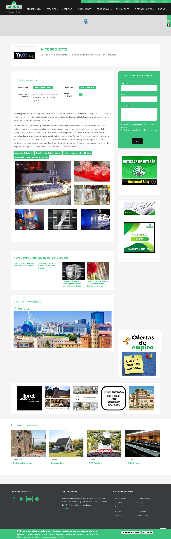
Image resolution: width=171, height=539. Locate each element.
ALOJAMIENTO (34, 9)
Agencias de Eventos (24, 153)
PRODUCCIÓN (103, 9)
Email (123, 94)
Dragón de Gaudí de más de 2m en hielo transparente (47, 265)
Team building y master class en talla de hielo (24, 264)
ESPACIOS (51, 9)
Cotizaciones (144, 498)
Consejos (126, 1)
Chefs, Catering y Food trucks (77, 153)
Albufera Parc (58, 463)
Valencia (21, 308)
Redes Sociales (68, 94)
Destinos (142, 502)
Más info (60, 537)
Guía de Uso (144, 507)
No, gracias (147, 532)
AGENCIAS (67, 9)
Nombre (124, 83)
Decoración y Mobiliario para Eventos (31, 157)
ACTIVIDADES (84, 9)
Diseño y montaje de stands (48, 153)
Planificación (120, 515)
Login (144, 1)
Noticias (100, 1)
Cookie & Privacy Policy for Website (134, 135)
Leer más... (66, 508)
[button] (85, 21)
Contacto (88, 1)
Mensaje (124, 106)
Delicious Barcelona (22, 463)
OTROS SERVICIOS (143, 9)
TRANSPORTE (122, 9)
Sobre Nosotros (121, 498)
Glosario (142, 511)
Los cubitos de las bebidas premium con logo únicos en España (72, 283)
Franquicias (143, 515)
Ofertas (153, 1)
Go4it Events (134, 463)
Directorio (119, 507)
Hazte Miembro (113, 1)
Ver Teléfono (88, 87)
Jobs (136, 1)
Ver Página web (43, 87)
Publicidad (165, 1)
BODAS (161, 9)
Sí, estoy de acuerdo (131, 532)
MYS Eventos (95, 463)
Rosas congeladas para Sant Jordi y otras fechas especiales (98, 283)
